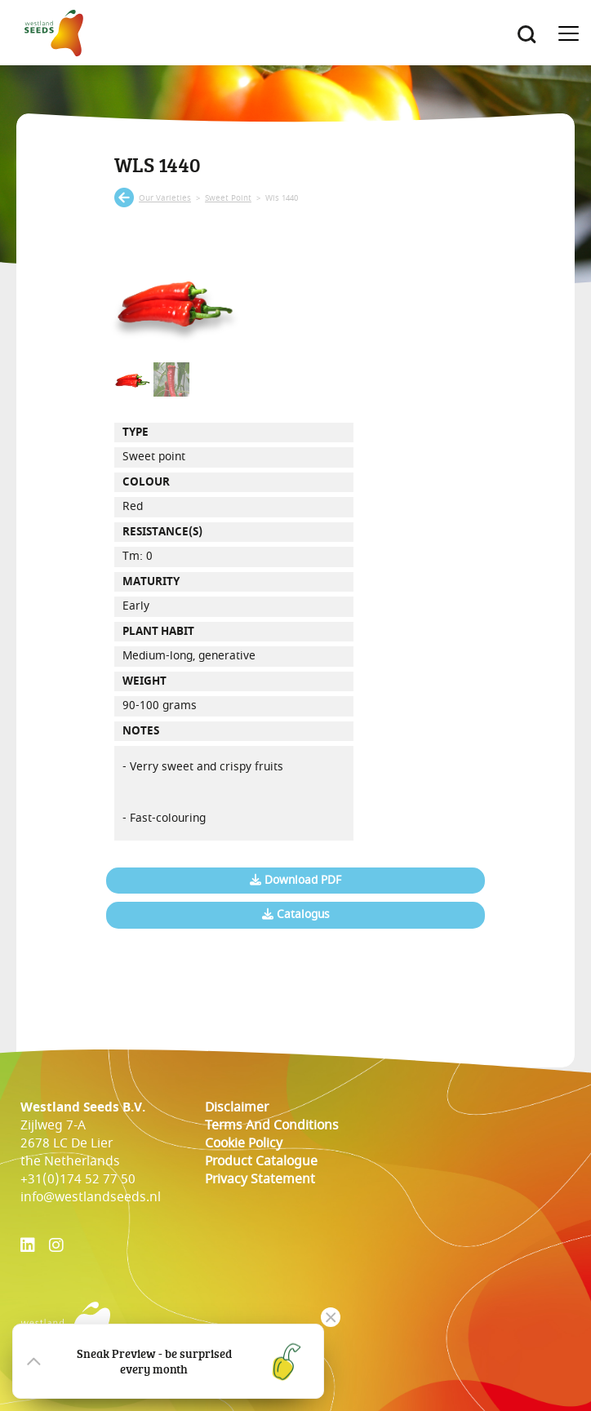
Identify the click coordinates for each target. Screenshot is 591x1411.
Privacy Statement (260, 1179)
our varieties (165, 198)
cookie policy (243, 1143)
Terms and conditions (272, 1125)
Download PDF (295, 880)
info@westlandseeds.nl (90, 1197)
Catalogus (296, 915)
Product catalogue (261, 1161)
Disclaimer (237, 1107)
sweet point (228, 198)
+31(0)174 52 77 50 (78, 1179)
